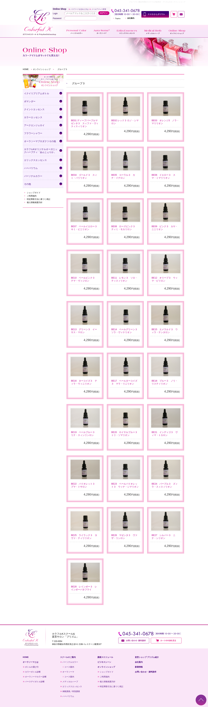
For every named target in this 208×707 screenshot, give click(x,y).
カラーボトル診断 (33, 672)
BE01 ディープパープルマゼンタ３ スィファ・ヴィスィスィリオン (84, 123)
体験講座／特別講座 (71, 691)
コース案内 (69, 667)
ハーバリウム (68, 696)
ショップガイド (33, 193)
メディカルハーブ (70, 681)
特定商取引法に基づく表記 (38, 199)
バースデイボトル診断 (35, 681)
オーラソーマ (68, 672)
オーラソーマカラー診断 (35, 677)
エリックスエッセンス (72, 686)
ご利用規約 (32, 196)
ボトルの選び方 (32, 667)
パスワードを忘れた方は (80, 9)
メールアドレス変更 (98, 9)
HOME (26, 69)
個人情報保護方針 (34, 202)
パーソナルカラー (70, 662)
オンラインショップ (42, 69)
